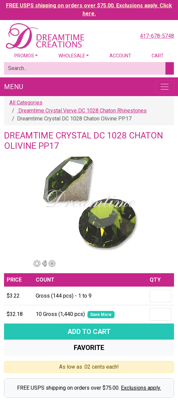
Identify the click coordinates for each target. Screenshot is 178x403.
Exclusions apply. (141, 388)
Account (120, 55)
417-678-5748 (157, 36)
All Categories (25, 102)
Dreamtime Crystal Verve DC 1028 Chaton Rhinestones (82, 110)
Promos (24, 55)
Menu (13, 87)
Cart (158, 55)
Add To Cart (89, 332)
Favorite (89, 348)
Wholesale (71, 55)
